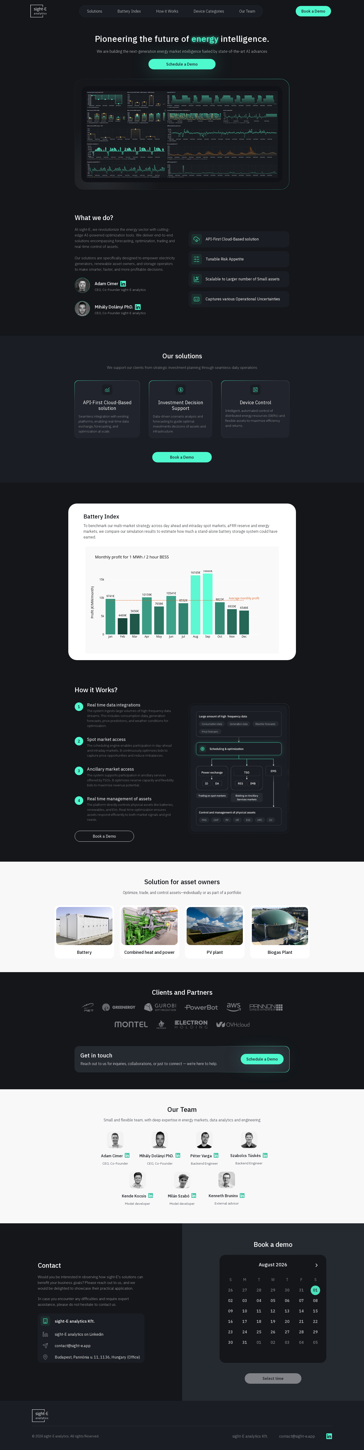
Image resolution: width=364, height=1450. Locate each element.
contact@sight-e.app (73, 1345)
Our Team (247, 11)
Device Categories (209, 11)
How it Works (167, 11)
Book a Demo (313, 11)
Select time (273, 1378)
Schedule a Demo (182, 64)
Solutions (94, 11)
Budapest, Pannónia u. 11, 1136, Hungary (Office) (97, 1357)
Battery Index (129, 11)
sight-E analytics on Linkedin (79, 1334)
